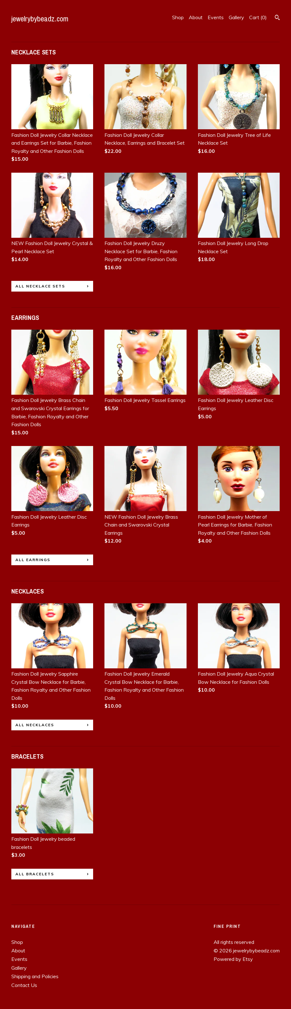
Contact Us (24, 985)
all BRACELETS (34, 874)
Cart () (258, 17)
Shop (178, 17)
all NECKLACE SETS (40, 286)
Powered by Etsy (233, 959)
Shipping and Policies (35, 976)
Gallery (236, 17)
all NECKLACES (34, 724)
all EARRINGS (32, 559)
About (196, 17)
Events (216, 17)
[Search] (277, 18)
